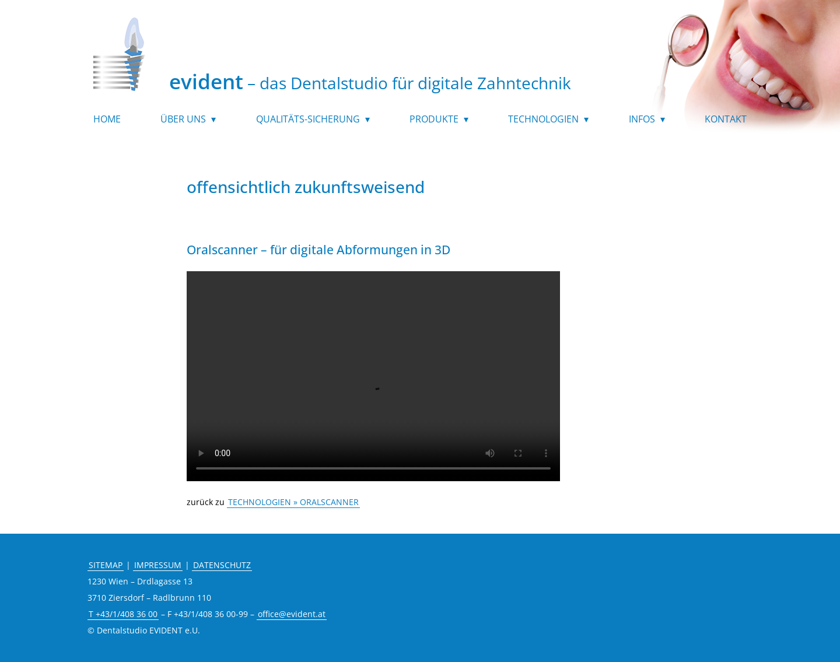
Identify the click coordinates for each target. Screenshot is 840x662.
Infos (642, 120)
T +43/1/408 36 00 (123, 613)
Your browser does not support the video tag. (373, 382)
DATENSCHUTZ (222, 564)
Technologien (543, 120)
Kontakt (726, 120)
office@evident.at (292, 613)
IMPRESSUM (157, 564)
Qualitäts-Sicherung (308, 120)
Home (107, 120)
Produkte (434, 120)
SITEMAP (106, 564)
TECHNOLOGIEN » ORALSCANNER (293, 501)
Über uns (183, 120)
